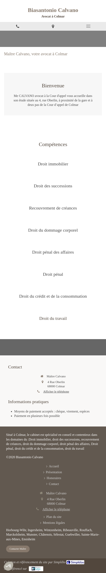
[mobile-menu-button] (88, 26)
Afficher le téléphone (56, 391)
